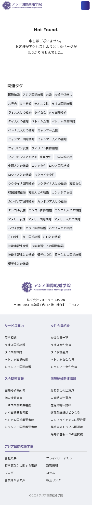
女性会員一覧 (59, 337)
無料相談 (10, 337)
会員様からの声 (15, 480)
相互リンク (53, 480)
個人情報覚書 (13, 398)
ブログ (9, 473)
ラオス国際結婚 (15, 345)
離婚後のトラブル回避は (67, 427)
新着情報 (52, 465)
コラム (50, 473)
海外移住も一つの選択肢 (67, 434)
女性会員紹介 (60, 325)
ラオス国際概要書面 (18, 405)
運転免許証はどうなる (65, 412)
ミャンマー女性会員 (64, 367)
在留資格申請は (61, 405)
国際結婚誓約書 (15, 390)
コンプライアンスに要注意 (68, 420)
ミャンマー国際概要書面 (21, 427)
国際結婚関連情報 (63, 378)
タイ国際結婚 (13, 352)
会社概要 (10, 458)
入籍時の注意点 (61, 398)
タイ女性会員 (59, 352)
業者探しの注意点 (62, 390)
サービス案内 (14, 325)
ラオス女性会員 (61, 345)
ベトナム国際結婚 (16, 359)
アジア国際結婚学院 (19, 446)
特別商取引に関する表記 (21, 465)
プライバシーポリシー (61, 458)
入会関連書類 (14, 378)
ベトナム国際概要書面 (19, 420)
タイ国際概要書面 (16, 412)
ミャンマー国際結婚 (18, 367)
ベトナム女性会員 (62, 359)
